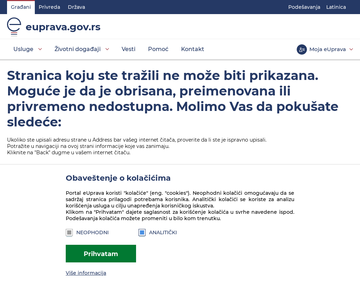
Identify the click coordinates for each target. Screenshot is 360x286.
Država (76, 7)
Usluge (23, 49)
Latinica (336, 7)
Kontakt (192, 49)
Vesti (128, 49)
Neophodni (87, 232)
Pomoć (158, 49)
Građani (21, 7)
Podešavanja (304, 7)
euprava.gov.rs (63, 27)
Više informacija (86, 273)
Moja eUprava (327, 49)
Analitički (158, 232)
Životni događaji (77, 49)
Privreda (49, 7)
